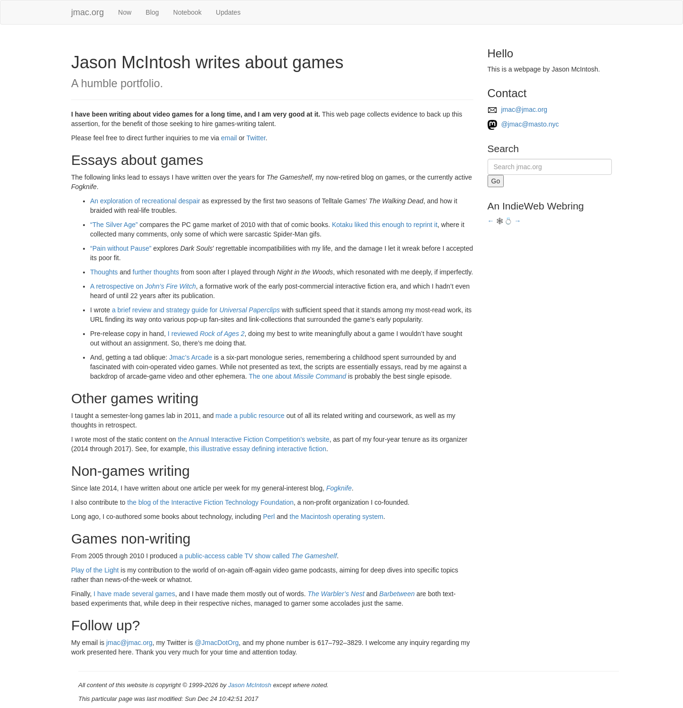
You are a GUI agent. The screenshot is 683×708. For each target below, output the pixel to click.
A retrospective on (143, 286)
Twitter (255, 138)
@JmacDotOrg (217, 642)
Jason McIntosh (249, 685)
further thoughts (156, 272)
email (229, 138)
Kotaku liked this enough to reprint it (385, 224)
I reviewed (205, 333)
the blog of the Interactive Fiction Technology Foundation (210, 502)
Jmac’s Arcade (190, 357)
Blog (152, 12)
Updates (228, 12)
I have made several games (134, 594)
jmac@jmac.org (129, 642)
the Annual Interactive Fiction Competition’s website (254, 439)
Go (495, 181)
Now (124, 12)
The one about (297, 376)
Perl (269, 516)
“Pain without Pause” (120, 248)
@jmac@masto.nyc (523, 124)
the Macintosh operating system (337, 516)
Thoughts (104, 272)
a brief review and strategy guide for (196, 310)
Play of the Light (95, 570)
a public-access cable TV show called (258, 556)
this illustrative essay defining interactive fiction (257, 449)
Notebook (187, 12)
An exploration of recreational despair (145, 201)
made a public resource (250, 415)
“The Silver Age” (114, 224)
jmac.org (87, 12)
